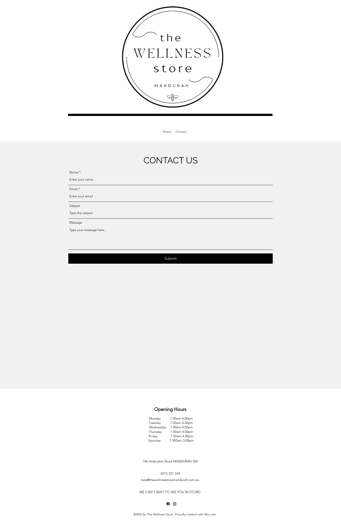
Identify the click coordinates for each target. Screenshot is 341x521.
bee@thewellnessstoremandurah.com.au (170, 480)
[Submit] (170, 258)
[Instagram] (174, 504)
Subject (74, 205)
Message (75, 222)
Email (73, 189)
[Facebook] (168, 504)
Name (73, 172)
